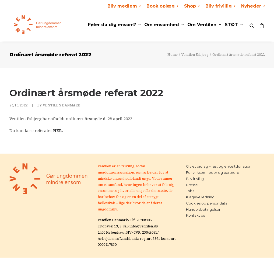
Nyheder (253, 6)
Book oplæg (162, 6)
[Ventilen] (33, 24)
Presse (192, 185)
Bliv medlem (123, 6)
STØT (234, 24)
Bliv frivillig (220, 6)
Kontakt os (195, 215)
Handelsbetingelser (203, 209)
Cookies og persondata (206, 203)
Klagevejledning (200, 197)
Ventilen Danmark (61, 105)
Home (172, 55)
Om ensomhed (164, 24)
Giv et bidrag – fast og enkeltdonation (218, 166)
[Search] (253, 24)
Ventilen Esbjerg (195, 55)
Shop (191, 6)
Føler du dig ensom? (114, 24)
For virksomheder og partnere (212, 172)
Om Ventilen (204, 24)
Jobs (190, 191)
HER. (58, 130)
